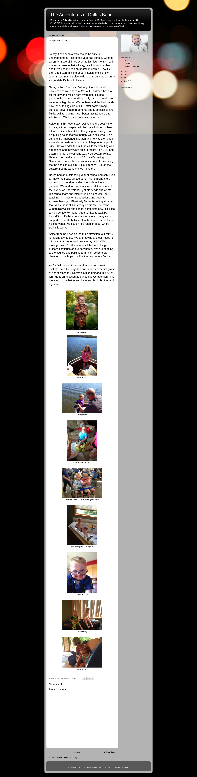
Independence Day (132, 66)
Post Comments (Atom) (68, 758)
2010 (126, 81)
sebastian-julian (106, 767)
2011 (126, 78)
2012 (126, 74)
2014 (126, 60)
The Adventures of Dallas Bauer (82, 14)
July (127, 63)
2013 (126, 71)
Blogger (125, 767)
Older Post (109, 752)
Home (76, 752)
